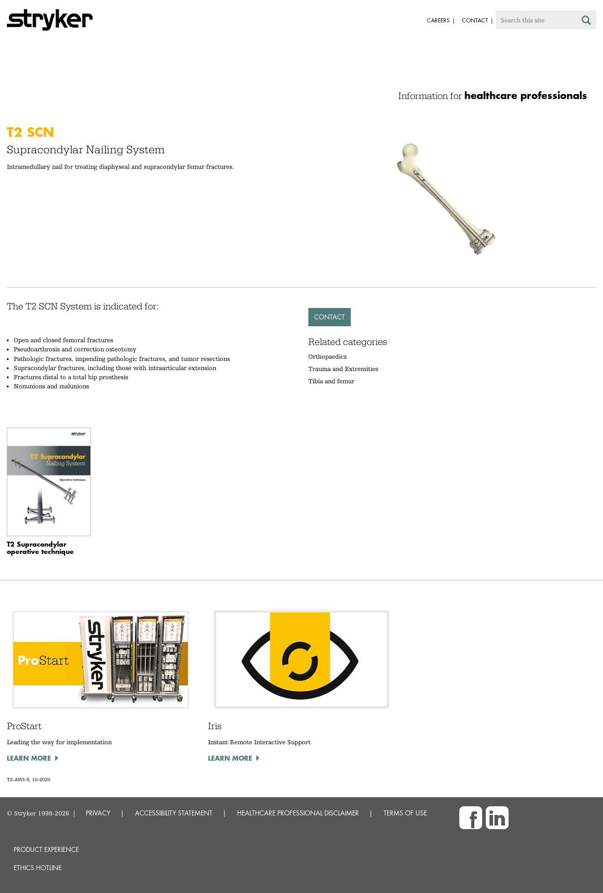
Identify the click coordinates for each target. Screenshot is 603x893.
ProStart (24, 726)
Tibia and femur (331, 381)
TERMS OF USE (405, 813)
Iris (215, 726)
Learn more (29, 757)
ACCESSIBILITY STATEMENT (174, 813)
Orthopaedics (327, 356)
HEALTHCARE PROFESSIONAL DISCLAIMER (298, 813)
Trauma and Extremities (343, 368)
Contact (329, 317)
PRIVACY (98, 813)
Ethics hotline (38, 867)
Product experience (46, 849)
